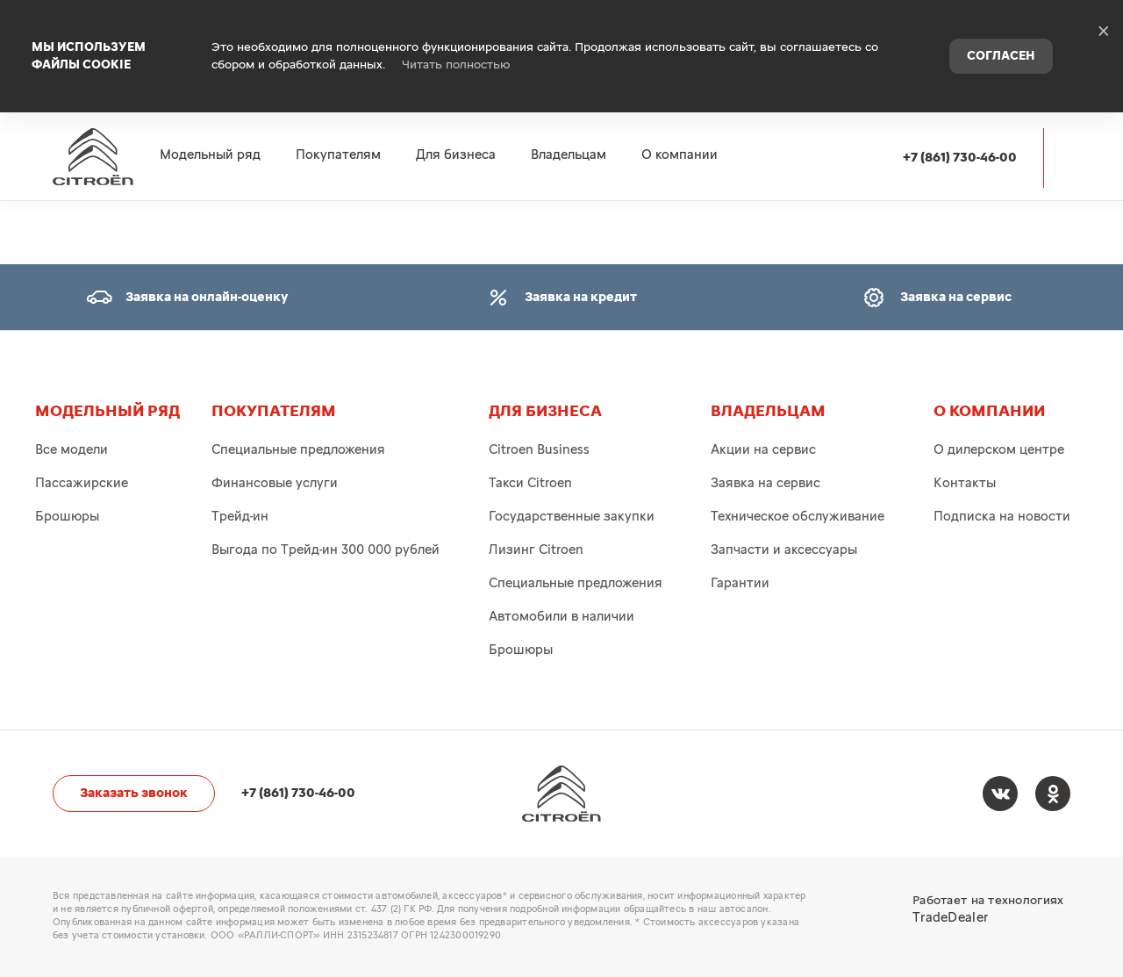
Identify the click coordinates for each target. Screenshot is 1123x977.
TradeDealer (950, 917)
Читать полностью (456, 44)
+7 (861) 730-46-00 (960, 115)
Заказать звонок (134, 793)
